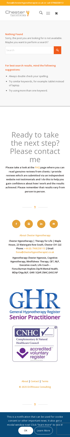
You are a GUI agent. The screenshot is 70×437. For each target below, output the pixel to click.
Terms (44, 381)
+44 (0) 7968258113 (34, 248)
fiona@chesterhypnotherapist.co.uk (25, 2)
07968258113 (57, 2)
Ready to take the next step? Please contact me (35, 146)
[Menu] (48, 13)
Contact (35, 381)
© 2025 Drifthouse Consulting (35, 386)
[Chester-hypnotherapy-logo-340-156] (29, 13)
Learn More (43, 430)
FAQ (37, 167)
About (25, 381)
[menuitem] (39, 13)
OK (25, 430)
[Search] (39, 13)
